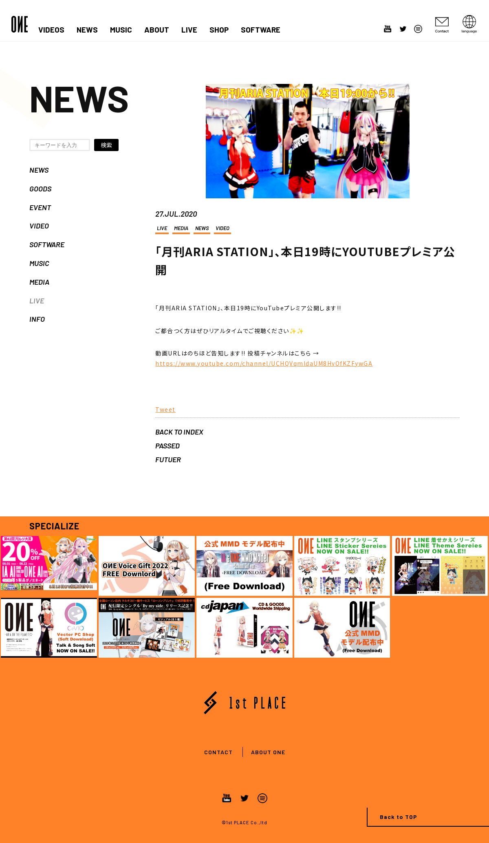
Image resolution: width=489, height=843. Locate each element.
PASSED (167, 445)
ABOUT (156, 29)
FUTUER (168, 459)
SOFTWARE (260, 29)
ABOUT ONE (268, 752)
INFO (37, 318)
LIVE (189, 29)
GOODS (40, 188)
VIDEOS (51, 29)
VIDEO (39, 225)
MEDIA (39, 281)
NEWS (87, 29)
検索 (106, 145)
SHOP (219, 29)
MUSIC (121, 29)
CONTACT (218, 752)
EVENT (40, 207)
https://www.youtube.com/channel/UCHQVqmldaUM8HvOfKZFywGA (263, 363)
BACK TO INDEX (179, 431)
